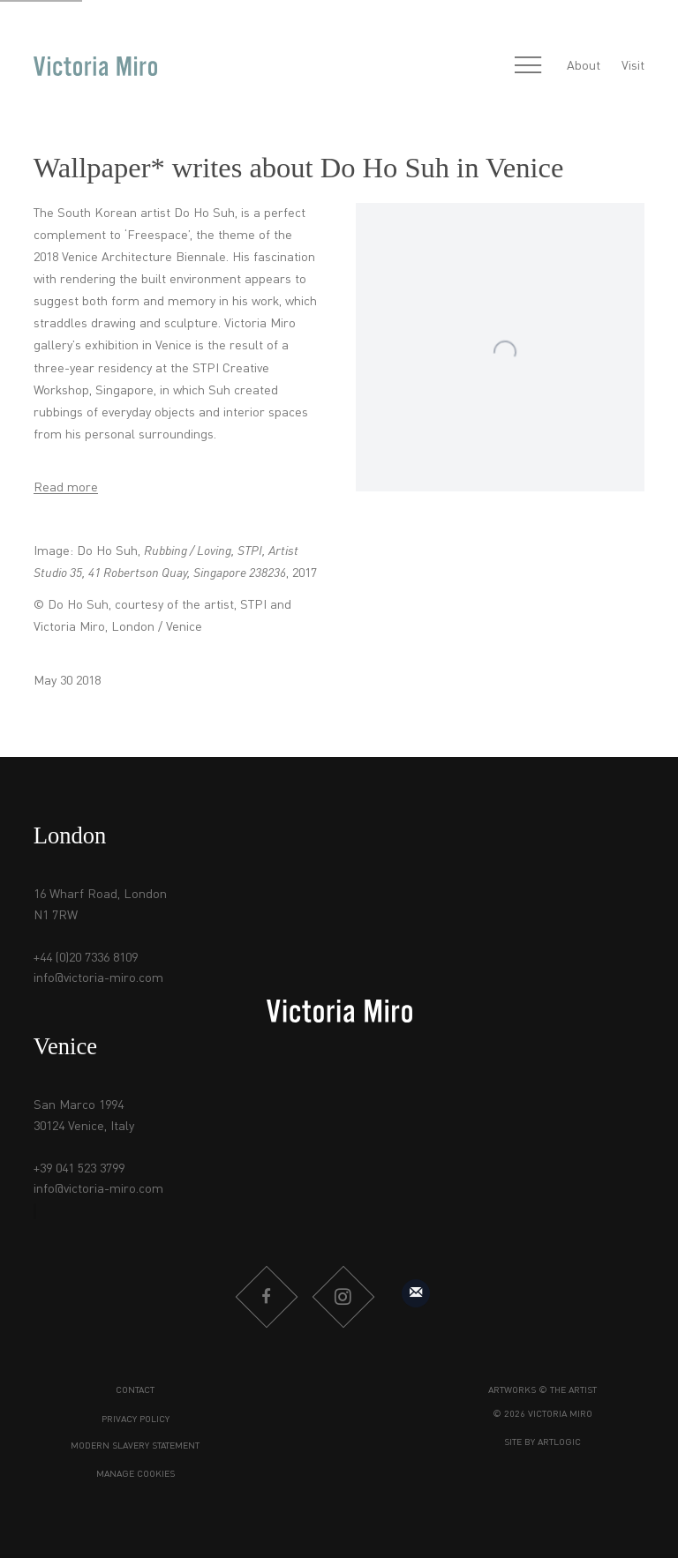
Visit (633, 66)
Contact (135, 1391)
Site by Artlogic (542, 1443)
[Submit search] (489, 66)
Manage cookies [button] (135, 1474)
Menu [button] (528, 66)
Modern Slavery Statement (135, 1446)
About (583, 66)
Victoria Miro (95, 67)
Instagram (342, 1297)
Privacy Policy (136, 1420)
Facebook (265, 1297)
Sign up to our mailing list (416, 1293)
